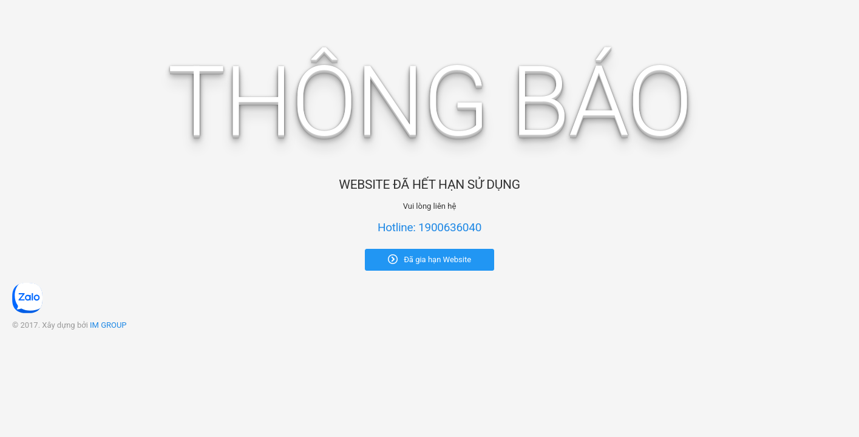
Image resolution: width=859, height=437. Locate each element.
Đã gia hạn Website (429, 259)
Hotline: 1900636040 (429, 227)
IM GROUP (108, 325)
